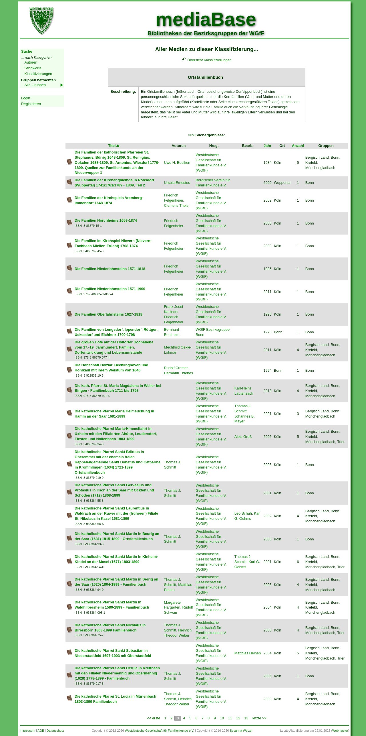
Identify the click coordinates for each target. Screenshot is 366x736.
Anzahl (298, 145)
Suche (26, 51)
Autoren (30, 62)
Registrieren (31, 104)
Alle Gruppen (35, 85)
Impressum (27, 730)
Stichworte (32, 68)
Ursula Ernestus (177, 182)
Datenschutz (55, 730)
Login (25, 98)
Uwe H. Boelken (177, 162)
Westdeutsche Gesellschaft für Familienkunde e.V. (159, 730)
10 (222, 718)
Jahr (267, 145)
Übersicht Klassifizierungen (209, 60)
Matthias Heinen (247, 653)
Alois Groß (243, 436)
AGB (40, 730)
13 (246, 718)
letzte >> (259, 718)
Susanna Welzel (241, 730)
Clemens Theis (176, 205)
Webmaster (340, 730)
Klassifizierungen (38, 74)
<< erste (153, 718)
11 (230, 718)
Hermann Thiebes (178, 373)
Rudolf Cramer (176, 368)
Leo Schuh (243, 513)
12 (238, 718)
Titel (114, 145)
